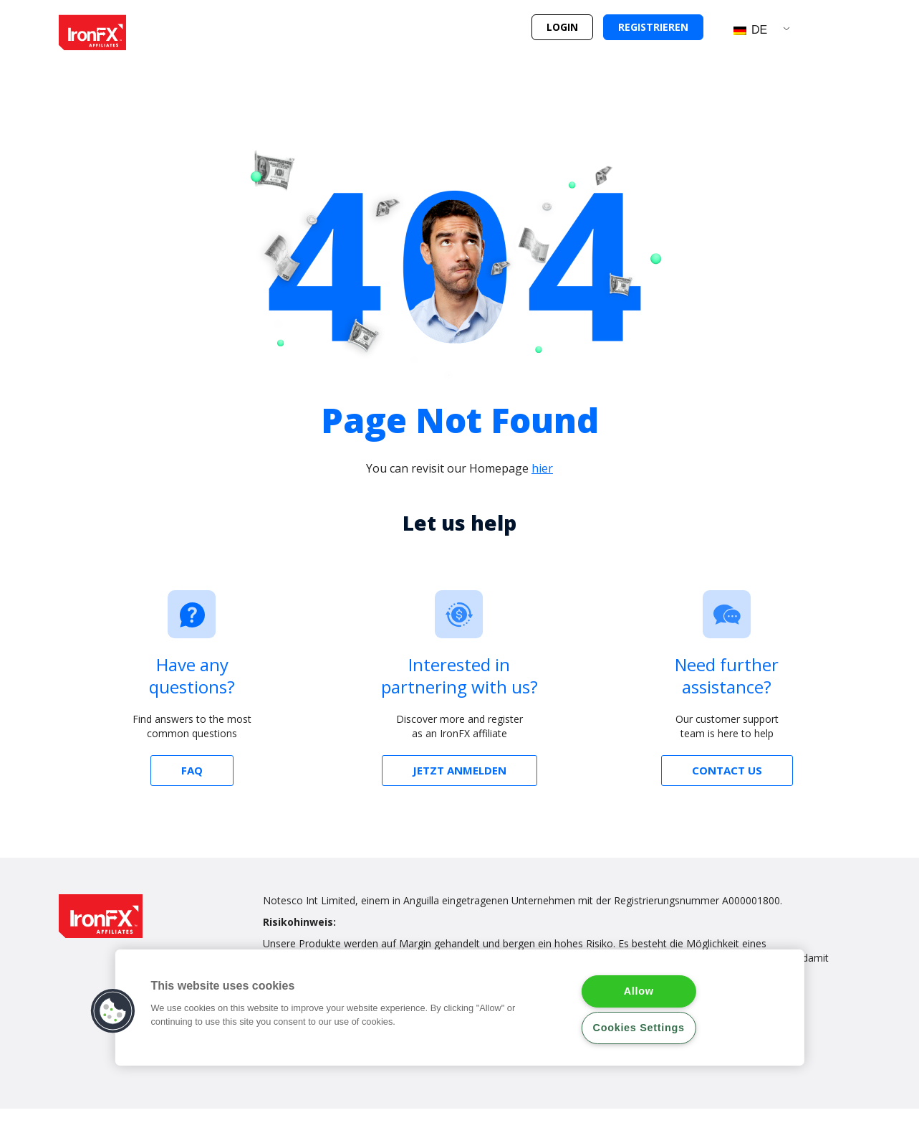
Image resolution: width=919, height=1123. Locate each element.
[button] (562, 27)
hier (542, 468)
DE (750, 30)
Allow (639, 991)
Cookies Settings (639, 1027)
